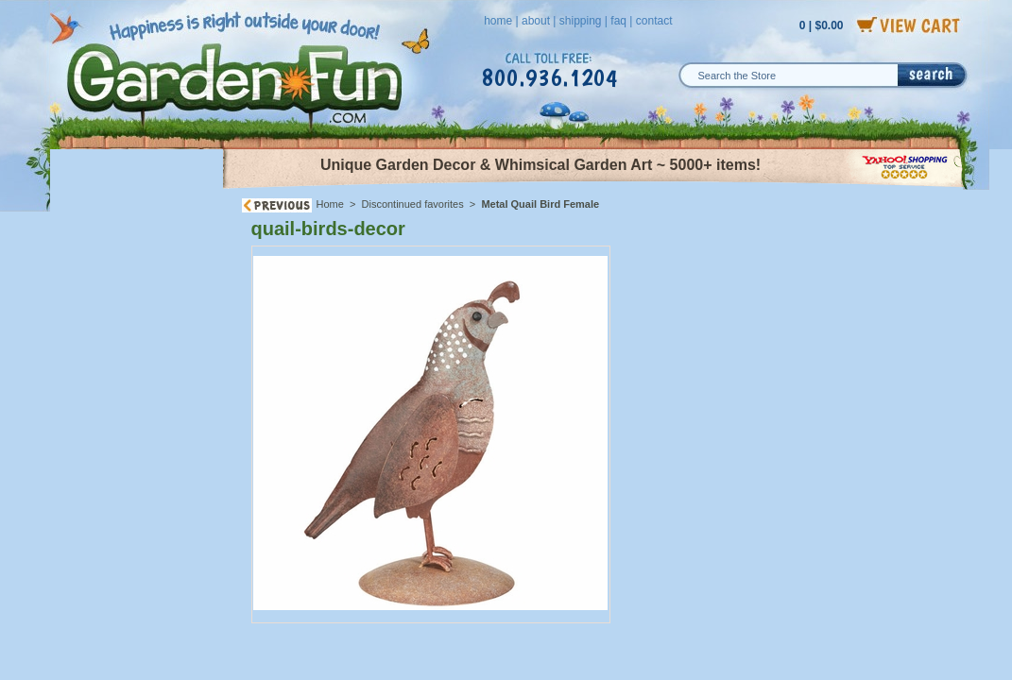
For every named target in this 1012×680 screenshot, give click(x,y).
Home (330, 204)
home (498, 20)
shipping (580, 20)
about (536, 20)
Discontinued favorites (413, 204)
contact (654, 20)
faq (618, 20)
